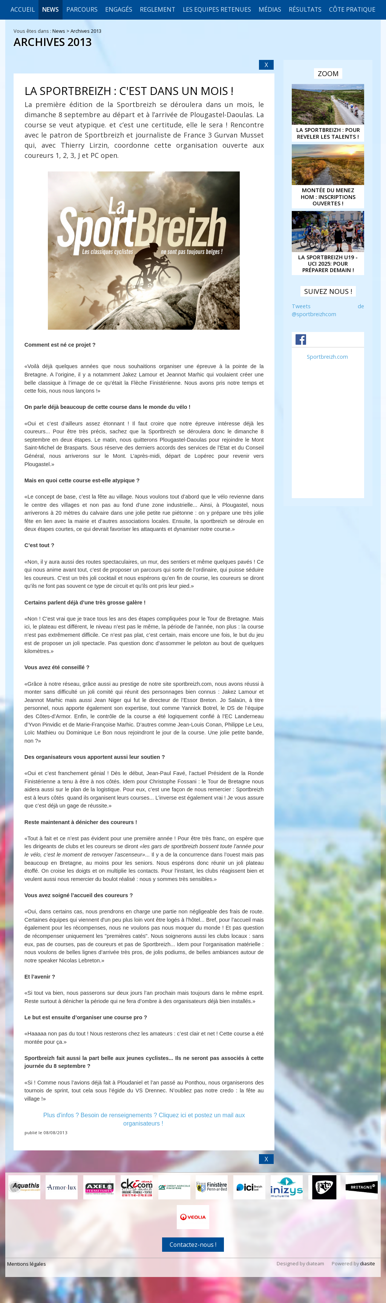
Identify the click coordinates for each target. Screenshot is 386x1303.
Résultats (305, 9)
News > (61, 31)
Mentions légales (26, 1263)
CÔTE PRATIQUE (352, 9)
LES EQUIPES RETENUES (217, 9)
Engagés (118, 9)
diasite (367, 1263)
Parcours (82, 9)
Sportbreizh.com (327, 356)
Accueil (23, 9)
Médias (270, 9)
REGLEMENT (157, 9)
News (50, 9)
